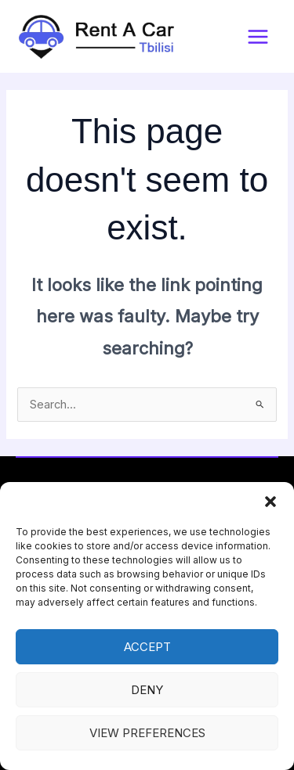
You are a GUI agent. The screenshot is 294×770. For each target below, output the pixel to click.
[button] (270, 501)
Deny (147, 689)
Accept (147, 646)
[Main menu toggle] (258, 36)
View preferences (147, 732)
